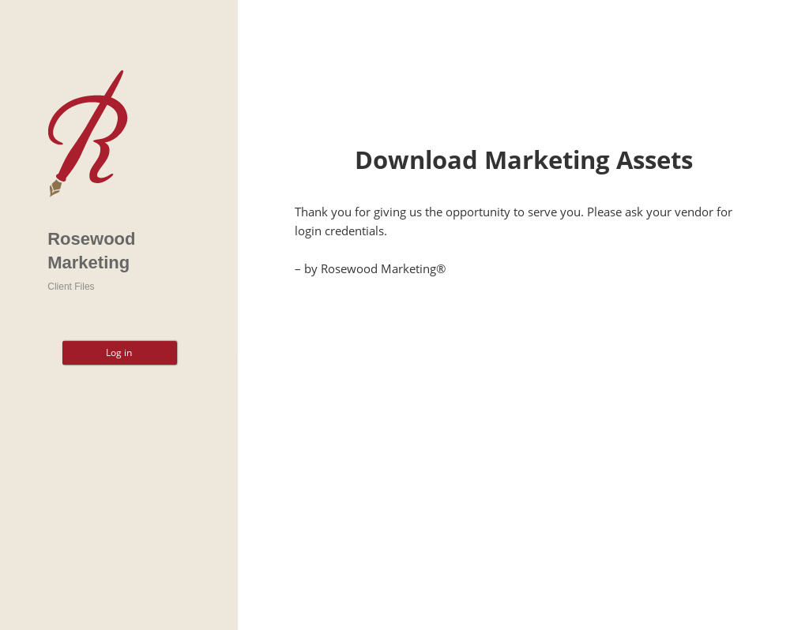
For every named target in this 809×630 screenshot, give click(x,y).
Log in (119, 352)
